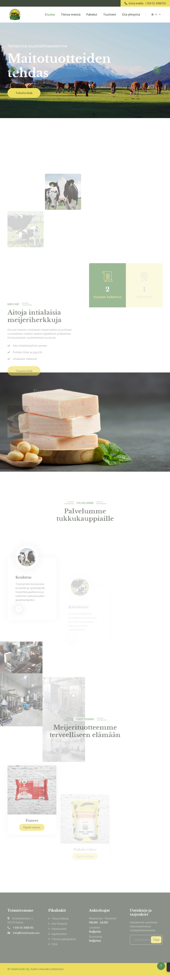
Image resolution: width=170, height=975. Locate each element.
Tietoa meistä (70, 14)
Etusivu (50, 14)
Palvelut (91, 14)
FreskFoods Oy (19, 969)
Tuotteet (109, 14)
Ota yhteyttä (131, 14)
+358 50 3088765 (155, 3)
